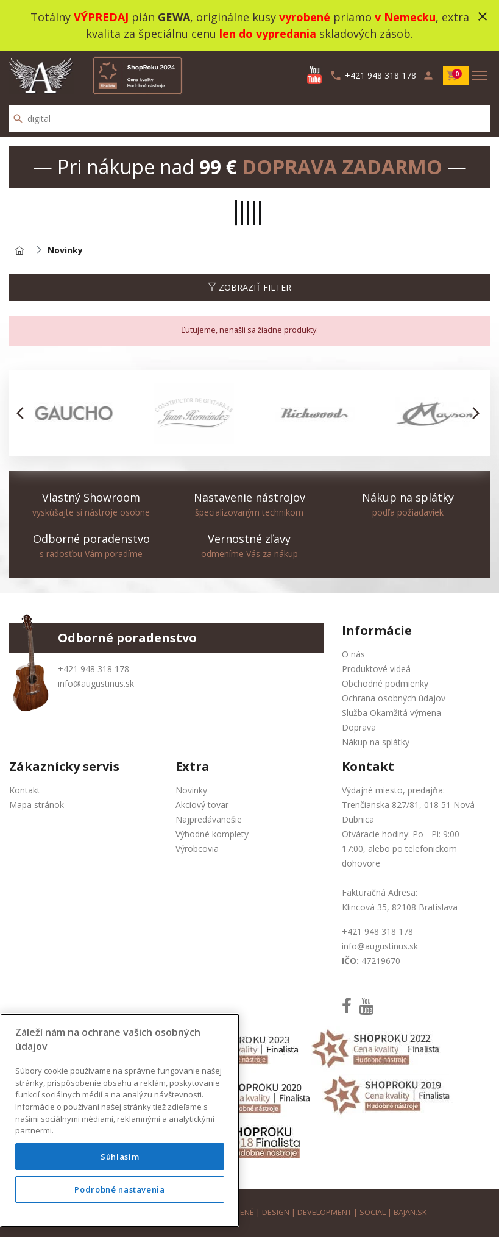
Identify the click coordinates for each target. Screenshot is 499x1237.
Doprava (359, 727)
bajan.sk (410, 1212)
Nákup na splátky (375, 742)
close (482, 16)
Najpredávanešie (208, 819)
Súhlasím (120, 1156)
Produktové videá (376, 669)
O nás (353, 654)
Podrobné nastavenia (119, 1189)
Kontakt (24, 790)
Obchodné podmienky (385, 683)
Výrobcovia (197, 848)
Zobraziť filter (249, 287)
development (324, 1212)
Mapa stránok (36, 804)
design (275, 1212)
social (372, 1212)
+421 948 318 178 (93, 669)
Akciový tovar (201, 804)
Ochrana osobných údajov (393, 698)
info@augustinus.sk (96, 683)
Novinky (191, 790)
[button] (23, 413)
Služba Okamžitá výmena (391, 712)
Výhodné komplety (212, 834)
